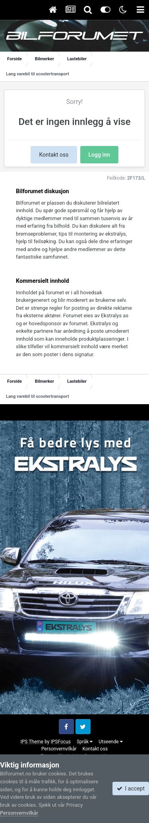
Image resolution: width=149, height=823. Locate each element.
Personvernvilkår (59, 749)
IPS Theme (31, 741)
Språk (85, 741)
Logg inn (99, 155)
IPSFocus (60, 741)
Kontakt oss (53, 155)
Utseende (110, 741)
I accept (131, 788)
